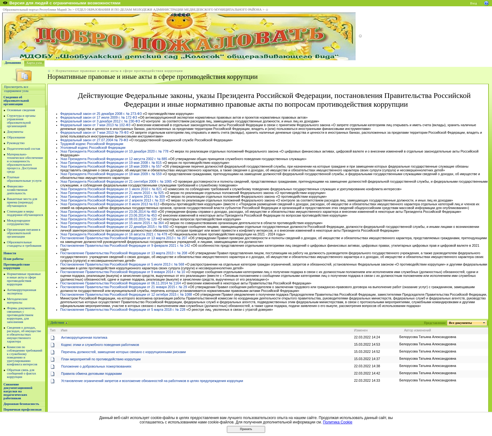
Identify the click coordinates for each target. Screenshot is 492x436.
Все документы (460, 323)
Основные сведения (21, 110)
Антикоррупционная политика (84, 337)
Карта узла (34, 62)
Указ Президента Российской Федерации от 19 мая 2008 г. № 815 (111, 162)
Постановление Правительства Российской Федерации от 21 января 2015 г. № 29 (123, 287)
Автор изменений (417, 330)
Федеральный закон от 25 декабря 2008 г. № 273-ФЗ (101, 114)
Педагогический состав (23, 148)
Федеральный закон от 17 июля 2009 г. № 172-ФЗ (98, 117)
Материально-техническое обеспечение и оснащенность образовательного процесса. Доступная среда (25, 163)
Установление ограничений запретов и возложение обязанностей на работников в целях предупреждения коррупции (152, 381)
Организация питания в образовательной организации (23, 233)
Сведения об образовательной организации (16, 100)
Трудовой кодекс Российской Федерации (91, 144)
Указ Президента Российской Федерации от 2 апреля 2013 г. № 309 (112, 196)
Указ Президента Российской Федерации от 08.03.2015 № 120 (108, 219)
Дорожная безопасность (21, 404)
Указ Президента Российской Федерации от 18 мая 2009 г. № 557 (111, 166)
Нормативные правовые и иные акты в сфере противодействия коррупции (24, 279)
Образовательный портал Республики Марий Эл (37, 9)
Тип (53, 330)
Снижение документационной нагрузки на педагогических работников (17, 391)
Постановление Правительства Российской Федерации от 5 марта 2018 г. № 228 (122, 309)
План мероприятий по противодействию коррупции (101, 359)
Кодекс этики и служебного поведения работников (100, 345)
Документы (15, 131)
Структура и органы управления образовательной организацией (21, 121)
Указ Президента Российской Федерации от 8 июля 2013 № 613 (109, 204)
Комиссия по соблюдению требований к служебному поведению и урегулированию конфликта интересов (24, 355)
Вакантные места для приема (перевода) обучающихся (22, 202)
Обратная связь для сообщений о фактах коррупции (21, 373)
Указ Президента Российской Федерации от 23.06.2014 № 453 (108, 215)
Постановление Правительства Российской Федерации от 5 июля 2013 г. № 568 (122, 264)
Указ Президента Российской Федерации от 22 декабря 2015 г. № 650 (114, 227)
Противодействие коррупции (16, 266)
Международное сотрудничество (18, 222)
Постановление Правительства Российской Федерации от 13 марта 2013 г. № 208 (123, 253)
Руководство (15, 143)
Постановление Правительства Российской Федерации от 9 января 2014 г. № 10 (122, 272)
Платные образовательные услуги (24, 178)
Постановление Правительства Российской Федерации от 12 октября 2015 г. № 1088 (126, 294)
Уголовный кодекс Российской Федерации (93, 147)
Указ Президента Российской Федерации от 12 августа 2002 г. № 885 (113, 159)
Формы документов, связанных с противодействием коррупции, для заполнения (21, 315)
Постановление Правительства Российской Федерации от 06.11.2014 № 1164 (120, 283)
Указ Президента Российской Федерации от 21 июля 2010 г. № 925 (112, 193)
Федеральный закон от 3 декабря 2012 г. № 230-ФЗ (100, 121)
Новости (9, 253)
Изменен (361, 330)
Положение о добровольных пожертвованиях (96, 366)
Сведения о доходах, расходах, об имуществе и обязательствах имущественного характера (24, 334)
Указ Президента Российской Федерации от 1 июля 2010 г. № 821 (111, 189)
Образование (16, 137)
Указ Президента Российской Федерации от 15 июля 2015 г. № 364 (112, 223)
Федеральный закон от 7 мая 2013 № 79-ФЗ (94, 132)
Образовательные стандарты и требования (24, 243)
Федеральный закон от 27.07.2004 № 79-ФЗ (94, 140)
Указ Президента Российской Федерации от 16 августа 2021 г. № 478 (113, 234)
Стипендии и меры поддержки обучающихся (25, 213)
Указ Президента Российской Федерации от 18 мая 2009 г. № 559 (111, 174)
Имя (64, 330)
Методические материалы (17, 300)
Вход (473, 3)
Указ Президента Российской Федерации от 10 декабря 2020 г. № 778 (114, 151)
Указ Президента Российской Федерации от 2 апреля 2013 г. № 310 (112, 200)
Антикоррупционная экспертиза (21, 291)
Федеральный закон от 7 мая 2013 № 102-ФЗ (95, 125)
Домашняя (13, 62)
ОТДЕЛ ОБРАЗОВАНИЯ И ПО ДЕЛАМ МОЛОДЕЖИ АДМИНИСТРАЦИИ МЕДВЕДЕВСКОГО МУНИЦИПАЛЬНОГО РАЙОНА (168, 9)
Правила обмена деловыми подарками (91, 373)
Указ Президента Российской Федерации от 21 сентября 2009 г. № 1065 (116, 181)
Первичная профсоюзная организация (22, 411)
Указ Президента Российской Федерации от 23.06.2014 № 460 (108, 211)
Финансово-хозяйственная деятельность (17, 190)
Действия (57, 322)
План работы (13, 259)
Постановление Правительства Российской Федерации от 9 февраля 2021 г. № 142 (125, 245)
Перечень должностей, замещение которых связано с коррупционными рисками (123, 352)
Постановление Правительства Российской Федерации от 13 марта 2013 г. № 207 (123, 238)
